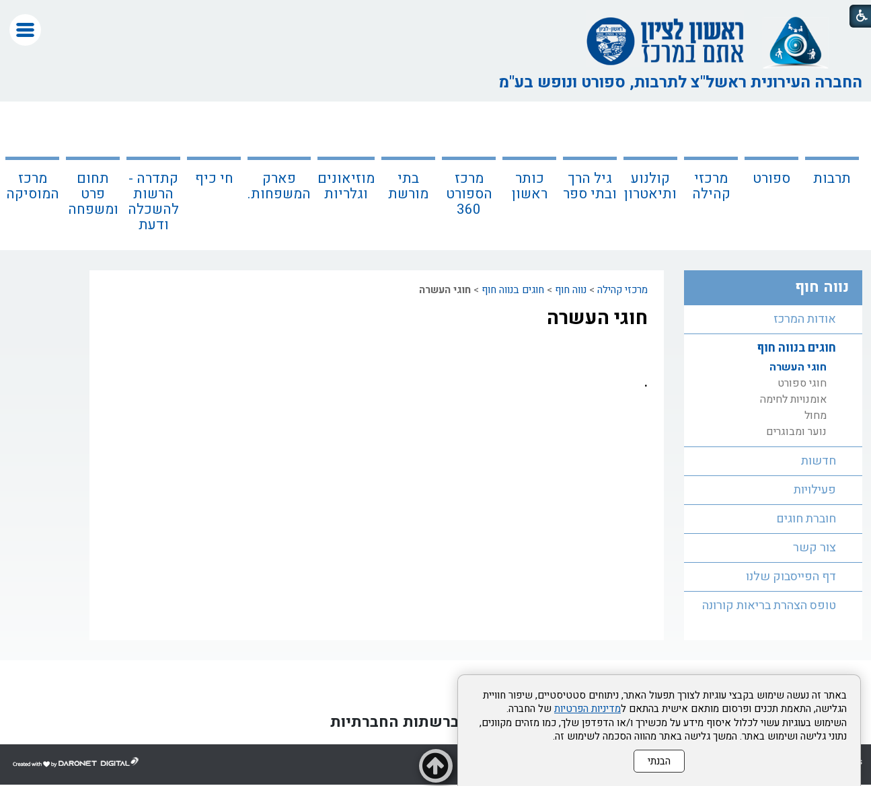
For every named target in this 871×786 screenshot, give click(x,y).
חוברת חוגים (806, 519)
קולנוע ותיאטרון (650, 186)
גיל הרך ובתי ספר (590, 186)
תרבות (832, 178)
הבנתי (659, 761)
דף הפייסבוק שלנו (791, 576)
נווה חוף (570, 289)
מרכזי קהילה (711, 186)
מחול (815, 415)
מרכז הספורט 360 (469, 194)
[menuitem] (832, 176)
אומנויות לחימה (793, 399)
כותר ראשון (529, 186)
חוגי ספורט (802, 383)
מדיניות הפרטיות (587, 708)
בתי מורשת (408, 186)
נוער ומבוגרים (796, 432)
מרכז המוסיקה (32, 186)
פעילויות (815, 490)
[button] (25, 30)
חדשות (818, 461)
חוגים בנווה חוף (513, 289)
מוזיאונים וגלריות (346, 186)
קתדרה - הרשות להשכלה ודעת (153, 201)
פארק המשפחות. (279, 186)
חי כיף (214, 178)
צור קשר (814, 548)
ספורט (771, 178)
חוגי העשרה (597, 318)
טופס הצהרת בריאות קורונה (769, 605)
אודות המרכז (804, 319)
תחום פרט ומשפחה (93, 194)
